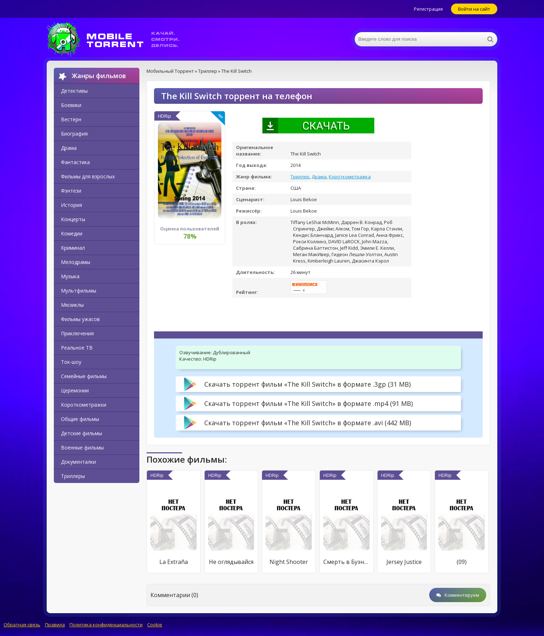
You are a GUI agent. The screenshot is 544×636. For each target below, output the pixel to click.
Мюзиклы (72, 304)
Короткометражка (350, 176)
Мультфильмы (78, 290)
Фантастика (75, 162)
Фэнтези (71, 190)
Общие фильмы (80, 419)
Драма (69, 147)
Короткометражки (83, 404)
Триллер (300, 176)
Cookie (154, 624)
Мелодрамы (75, 262)
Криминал (73, 247)
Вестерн (71, 119)
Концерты (73, 219)
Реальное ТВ (77, 347)
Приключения (77, 333)
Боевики (71, 105)
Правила (55, 624)
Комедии (71, 233)
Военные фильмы (82, 447)
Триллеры (73, 476)
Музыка (70, 276)
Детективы (74, 90)
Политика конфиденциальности (106, 624)
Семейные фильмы (84, 376)
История (71, 205)
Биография (74, 133)
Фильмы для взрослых (88, 176)
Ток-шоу (71, 361)
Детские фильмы (81, 433)
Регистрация (428, 9)
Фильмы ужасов (80, 319)
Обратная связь (22, 624)
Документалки (78, 461)
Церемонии (75, 390)
